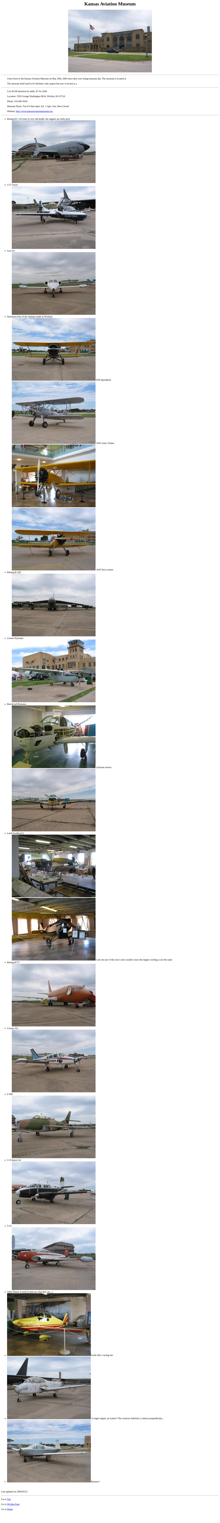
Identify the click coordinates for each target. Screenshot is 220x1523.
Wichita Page (13, 1504)
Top (9, 1499)
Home (10, 1509)
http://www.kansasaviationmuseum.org (34, 111)
